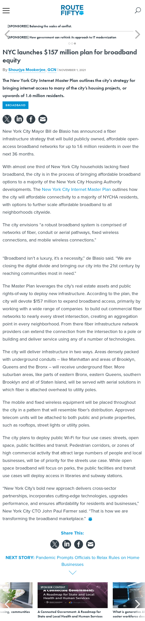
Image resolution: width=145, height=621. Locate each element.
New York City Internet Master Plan (76, 189)
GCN (51, 70)
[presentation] (7, 600)
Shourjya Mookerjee (26, 70)
